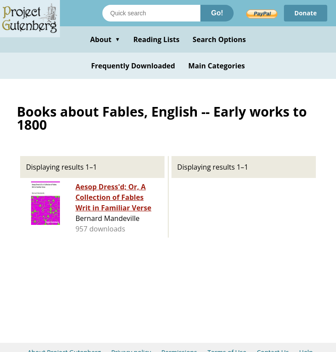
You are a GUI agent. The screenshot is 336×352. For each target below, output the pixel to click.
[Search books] (151, 13)
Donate (305, 13)
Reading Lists (156, 39)
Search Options (219, 39)
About (105, 39)
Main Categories (216, 66)
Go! (217, 13)
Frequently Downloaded (133, 66)
